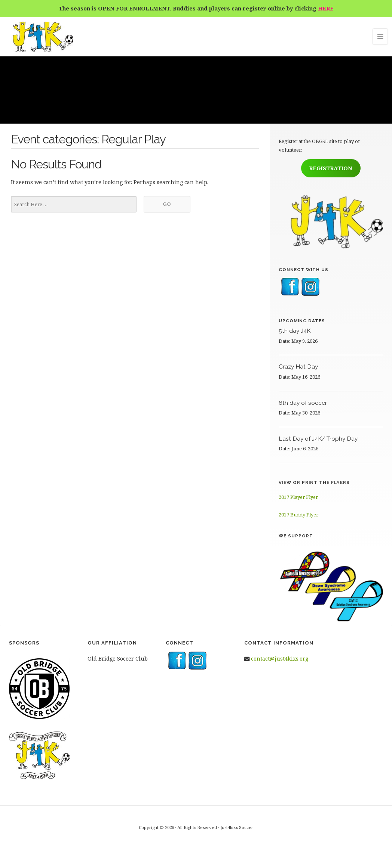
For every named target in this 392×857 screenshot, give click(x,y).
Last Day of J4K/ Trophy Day (318, 438)
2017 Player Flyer (298, 497)
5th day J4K (294, 330)
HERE (326, 8)
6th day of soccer (303, 402)
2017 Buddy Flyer (298, 514)
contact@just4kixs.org (279, 658)
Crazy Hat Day (298, 366)
